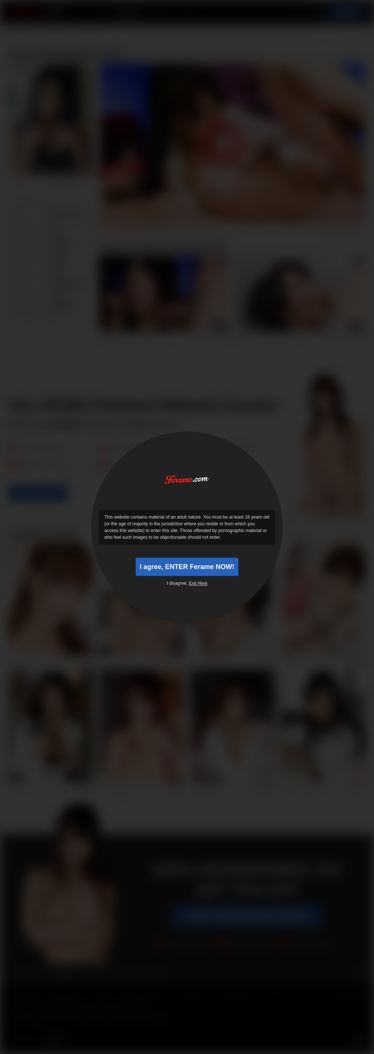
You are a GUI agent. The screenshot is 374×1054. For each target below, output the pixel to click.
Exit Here (198, 583)
